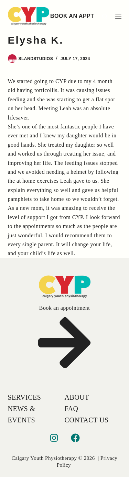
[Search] (104, 16)
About (77, 397)
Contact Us (87, 420)
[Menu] (118, 16)
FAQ (71, 408)
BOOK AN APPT (72, 16)
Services (24, 397)
